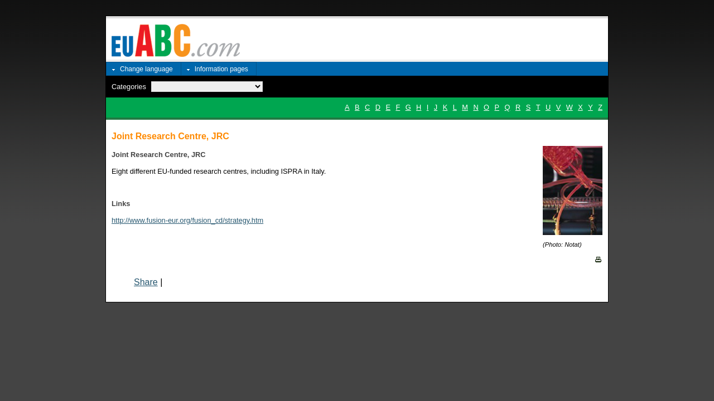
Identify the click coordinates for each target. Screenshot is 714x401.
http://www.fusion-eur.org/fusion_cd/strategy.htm (187, 220)
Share (146, 282)
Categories (129, 86)
